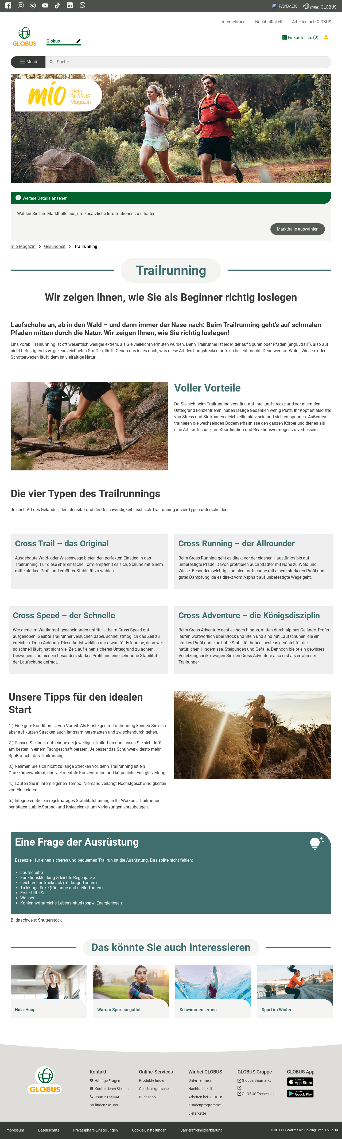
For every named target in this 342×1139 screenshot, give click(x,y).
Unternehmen (233, 21)
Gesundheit (54, 246)
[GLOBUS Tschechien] (256, 1092)
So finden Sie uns (104, 1105)
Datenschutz (48, 1130)
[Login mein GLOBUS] (327, 37)
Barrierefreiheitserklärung (201, 1130)
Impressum (14, 1130)
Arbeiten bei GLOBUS (311, 21)
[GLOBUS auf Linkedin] (70, 6)
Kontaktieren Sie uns (112, 1089)
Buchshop (147, 1097)
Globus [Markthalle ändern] (53, 41)
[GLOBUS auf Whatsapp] (82, 6)
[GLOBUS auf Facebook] (8, 6)
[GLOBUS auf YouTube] (45, 6)
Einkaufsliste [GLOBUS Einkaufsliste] (300, 37)
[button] (28, 62)
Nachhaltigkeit (268, 21)
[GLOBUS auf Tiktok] (57, 6)
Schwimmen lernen (198, 1009)
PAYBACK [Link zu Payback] (284, 6)
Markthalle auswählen (297, 229)
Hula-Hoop (25, 1009)
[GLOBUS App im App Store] (302, 1082)
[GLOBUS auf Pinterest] (33, 6)
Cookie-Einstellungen (149, 1130)
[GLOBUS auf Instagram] (21, 6)
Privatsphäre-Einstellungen (95, 1130)
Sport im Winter (277, 1009)
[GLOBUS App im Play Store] (300, 1093)
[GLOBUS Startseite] (24, 37)
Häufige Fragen (107, 1081)
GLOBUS (320, 6)
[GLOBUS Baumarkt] (254, 1081)
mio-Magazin (23, 246)
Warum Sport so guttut (119, 1009)
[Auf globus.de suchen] (191, 62)
